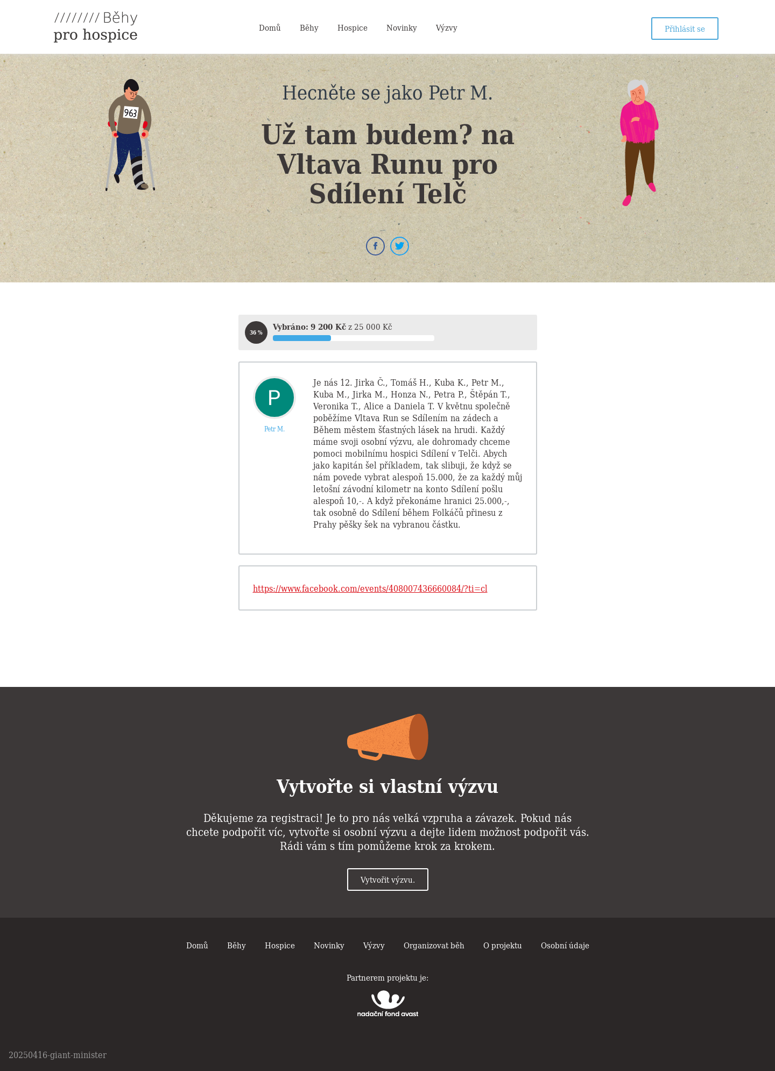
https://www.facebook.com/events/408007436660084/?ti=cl (370, 588)
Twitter (399, 246)
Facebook (375, 246)
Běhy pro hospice (95, 27)
